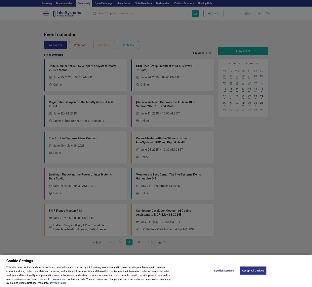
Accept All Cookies (253, 275)
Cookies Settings (224, 275)
